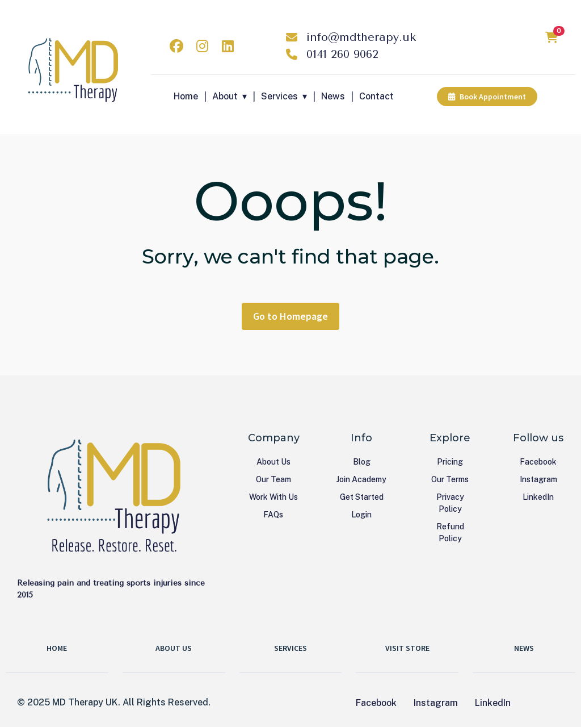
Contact (376, 96)
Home (186, 96)
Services (279, 96)
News (333, 96)
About (225, 96)
